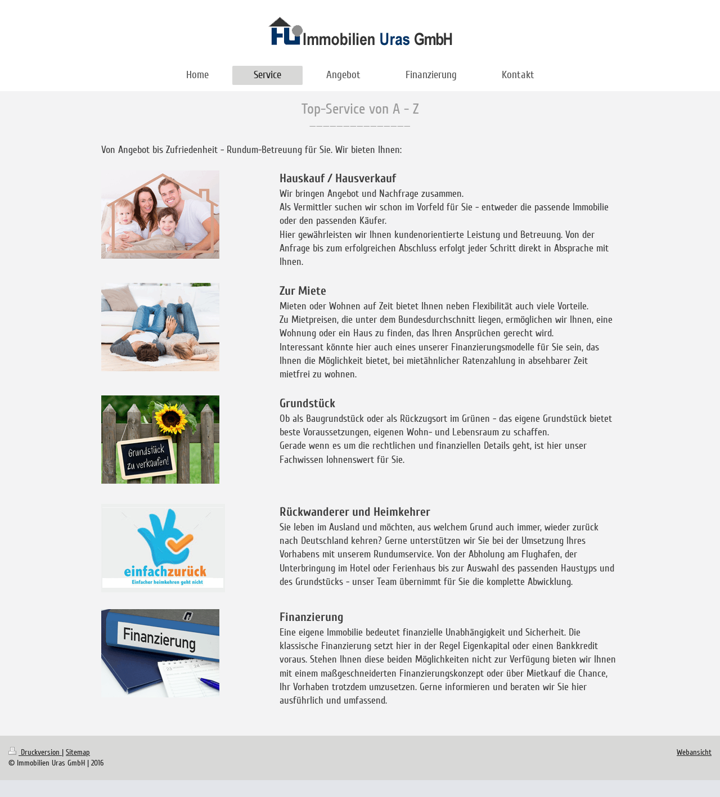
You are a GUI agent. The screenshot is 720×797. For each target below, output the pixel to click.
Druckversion (35, 752)
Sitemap (78, 752)
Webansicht (694, 752)
